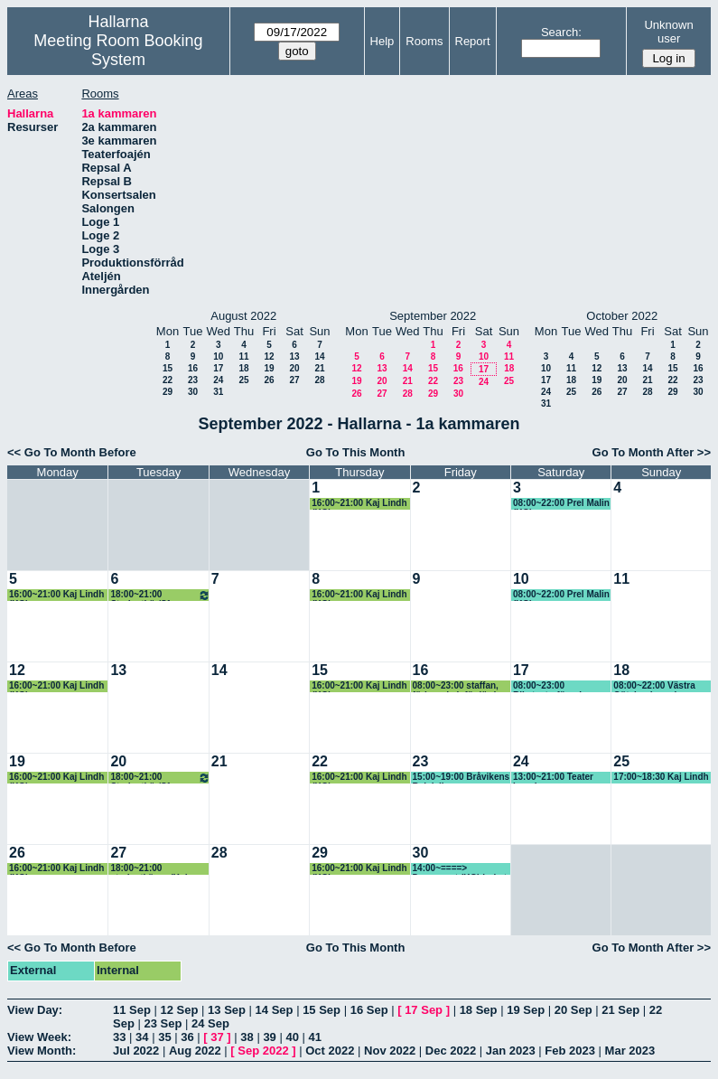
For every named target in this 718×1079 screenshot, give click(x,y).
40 (291, 1037)
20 (294, 368)
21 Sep (620, 1010)
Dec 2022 (450, 1050)
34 (141, 1037)
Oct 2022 (329, 1050)
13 (294, 356)
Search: (561, 32)
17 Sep (424, 1010)
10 (218, 356)
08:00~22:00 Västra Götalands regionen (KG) (655, 686)
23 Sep (163, 1023)
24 (218, 380)
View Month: (41, 1050)
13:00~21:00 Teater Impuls (553, 777)
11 (243, 356)
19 (269, 368)
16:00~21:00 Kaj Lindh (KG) (359, 504)
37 (216, 1037)
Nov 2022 (389, 1050)
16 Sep (369, 1010)
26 (269, 380)
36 (187, 1037)
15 (168, 368)
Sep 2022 (263, 1050)
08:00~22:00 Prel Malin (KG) (561, 504)
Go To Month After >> (651, 452)
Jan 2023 (511, 1050)
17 (218, 368)
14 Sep (275, 1010)
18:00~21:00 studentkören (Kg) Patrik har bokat (149, 869)
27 (294, 380)
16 (193, 368)
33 (119, 1037)
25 (243, 380)
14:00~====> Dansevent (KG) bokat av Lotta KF (460, 869)
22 (168, 380)
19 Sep (526, 1010)
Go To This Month (356, 452)
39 (269, 1037)
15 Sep (321, 1010)
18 (243, 368)
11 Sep (132, 1010)
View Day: (34, 1010)
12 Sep (180, 1010)
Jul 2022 (136, 1050)
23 (193, 380)
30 (193, 392)
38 (246, 1037)
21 (319, 368)
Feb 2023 (570, 1050)
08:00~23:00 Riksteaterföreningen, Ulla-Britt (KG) (559, 686)
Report (472, 41)
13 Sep (227, 1010)
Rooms (424, 41)
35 (164, 1037)
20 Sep (573, 1010)
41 (315, 1037)
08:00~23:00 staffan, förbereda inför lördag (460, 686)
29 (168, 392)
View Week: (39, 1037)
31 (218, 392)
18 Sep (479, 1010)
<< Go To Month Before (71, 452)
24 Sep (210, 1023)
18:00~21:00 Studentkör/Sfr (160, 595)
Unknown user (668, 31)
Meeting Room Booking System (117, 50)
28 (319, 380)
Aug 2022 (195, 1050)
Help (382, 41)
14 (319, 356)
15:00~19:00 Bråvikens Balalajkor (461, 777)
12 (269, 356)
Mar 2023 (630, 1050)
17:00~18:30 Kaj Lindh (660, 777)
